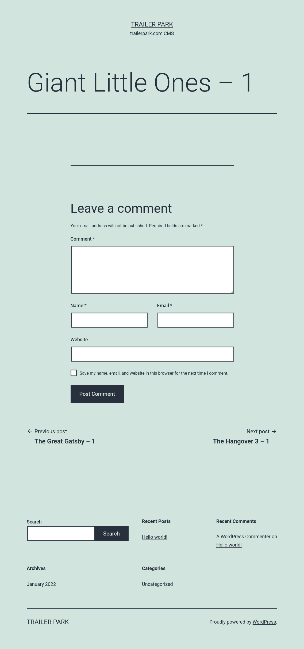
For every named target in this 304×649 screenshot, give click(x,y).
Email (164, 305)
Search (34, 522)
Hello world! (154, 537)
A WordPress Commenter (243, 536)
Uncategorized (157, 584)
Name (79, 305)
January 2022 (41, 584)
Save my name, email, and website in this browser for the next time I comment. (154, 373)
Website (79, 339)
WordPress (264, 622)
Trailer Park (152, 24)
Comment (83, 239)
